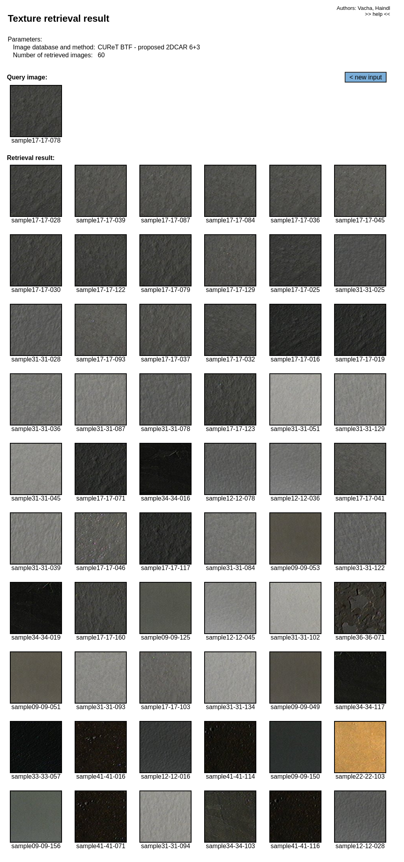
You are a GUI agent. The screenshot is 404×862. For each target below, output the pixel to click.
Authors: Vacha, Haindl (363, 8)
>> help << (377, 14)
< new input (366, 77)
